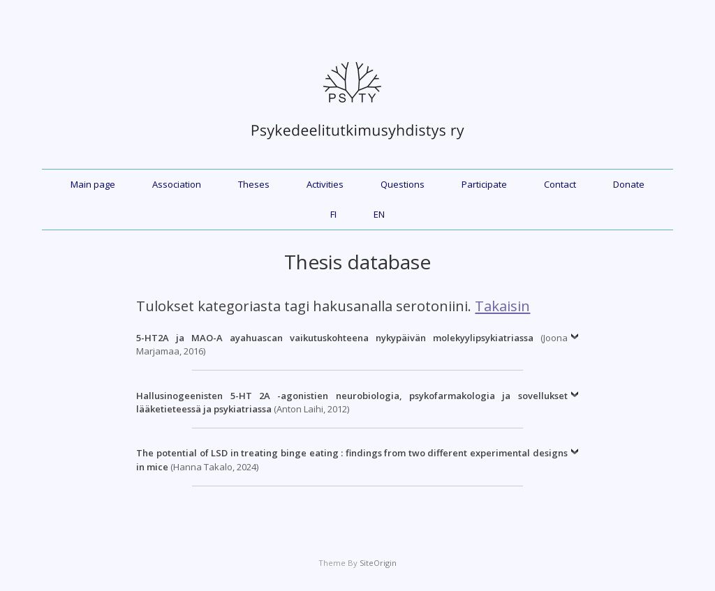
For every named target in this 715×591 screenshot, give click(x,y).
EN (379, 214)
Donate (628, 184)
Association (176, 184)
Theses (254, 184)
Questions (403, 184)
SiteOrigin (378, 563)
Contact (560, 184)
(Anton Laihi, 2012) (351, 402)
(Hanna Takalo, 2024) (351, 460)
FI (333, 214)
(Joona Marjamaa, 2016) (351, 344)
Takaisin (502, 305)
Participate (484, 184)
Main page (93, 184)
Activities (325, 184)
